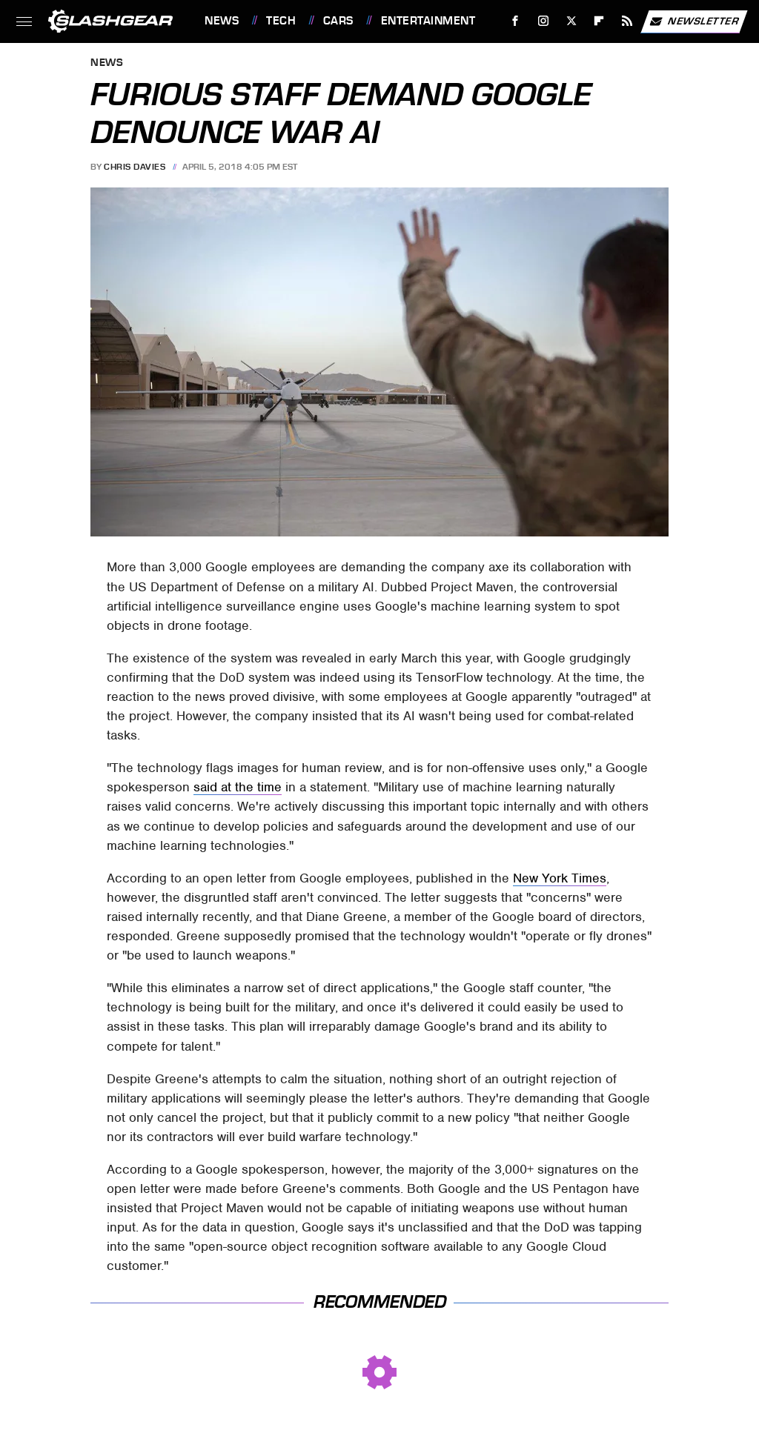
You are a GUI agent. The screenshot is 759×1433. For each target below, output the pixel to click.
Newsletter (693, 21)
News (222, 20)
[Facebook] (515, 21)
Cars (338, 20)
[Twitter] (571, 21)
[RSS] (627, 21)
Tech (281, 20)
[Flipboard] (599, 21)
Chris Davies (134, 167)
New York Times (559, 878)
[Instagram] (543, 21)
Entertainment (428, 20)
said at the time (237, 787)
